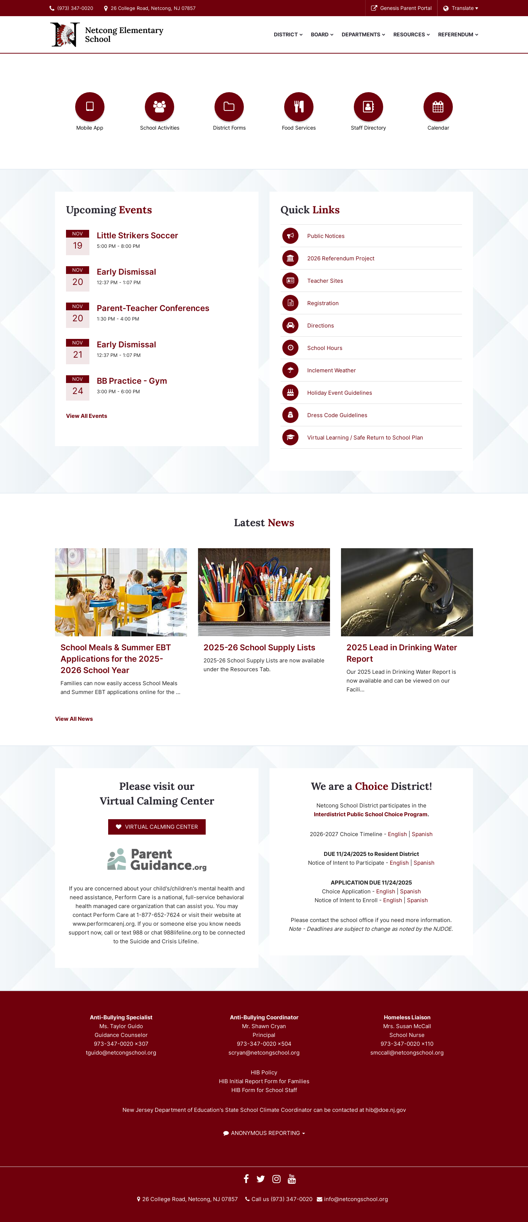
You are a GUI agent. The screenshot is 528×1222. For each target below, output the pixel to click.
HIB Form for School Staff (264, 1090)
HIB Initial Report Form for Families (264, 1081)
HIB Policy (264, 1072)
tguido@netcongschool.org (121, 1052)
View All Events (86, 415)
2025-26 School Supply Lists (259, 647)
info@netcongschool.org (356, 1199)
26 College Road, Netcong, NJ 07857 (153, 8)
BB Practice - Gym (132, 381)
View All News (74, 718)
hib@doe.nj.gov (386, 1109)
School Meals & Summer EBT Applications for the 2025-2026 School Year (115, 659)
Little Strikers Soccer (137, 235)
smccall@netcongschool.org (407, 1052)
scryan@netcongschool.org (264, 1052)
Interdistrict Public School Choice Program (371, 814)
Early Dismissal (126, 271)
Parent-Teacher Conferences (153, 308)
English (398, 834)
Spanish (422, 834)
